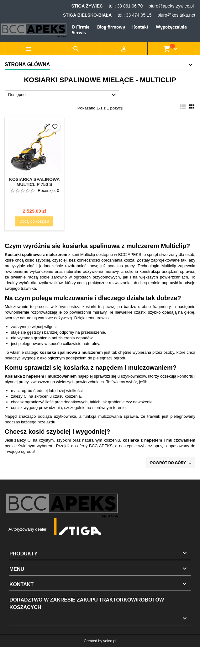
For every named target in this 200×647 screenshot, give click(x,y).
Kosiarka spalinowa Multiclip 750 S (34, 182)
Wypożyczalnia (171, 27)
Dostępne (63, 95)
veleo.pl (109, 641)
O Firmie (81, 27)
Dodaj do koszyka (34, 221)
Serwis (79, 33)
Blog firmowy (111, 27)
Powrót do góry (171, 463)
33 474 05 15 (139, 15)
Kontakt (140, 27)
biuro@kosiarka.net (176, 15)
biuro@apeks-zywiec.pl (171, 5)
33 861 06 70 (130, 5)
